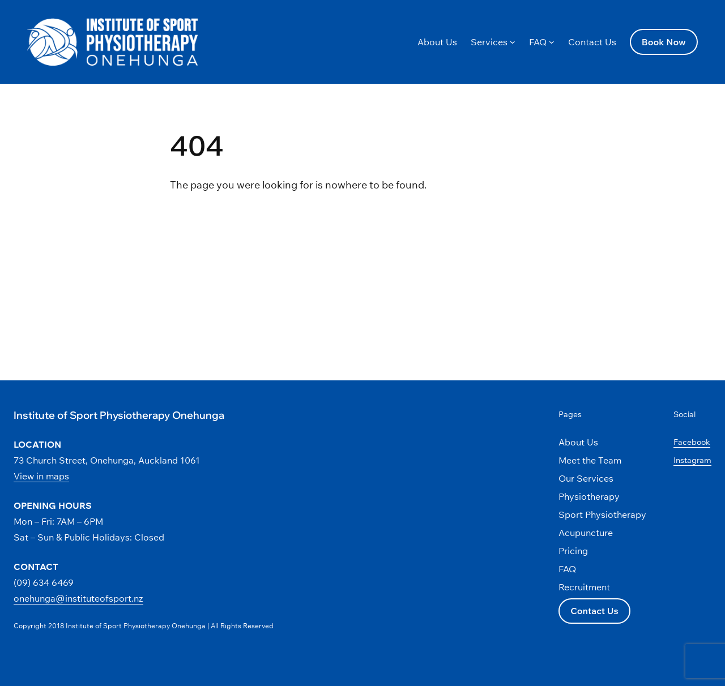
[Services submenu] (512, 42)
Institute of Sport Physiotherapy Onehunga (119, 415)
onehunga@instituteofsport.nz (78, 598)
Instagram (692, 460)
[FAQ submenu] (552, 42)
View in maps (41, 476)
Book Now (664, 42)
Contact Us (594, 610)
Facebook (691, 442)
